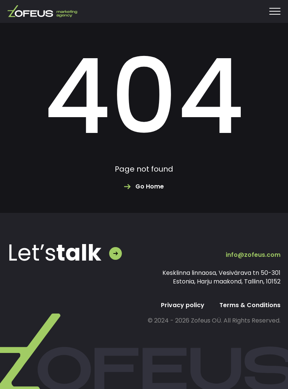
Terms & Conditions (249, 305)
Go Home (149, 186)
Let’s (55, 252)
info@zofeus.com (253, 254)
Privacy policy (182, 305)
